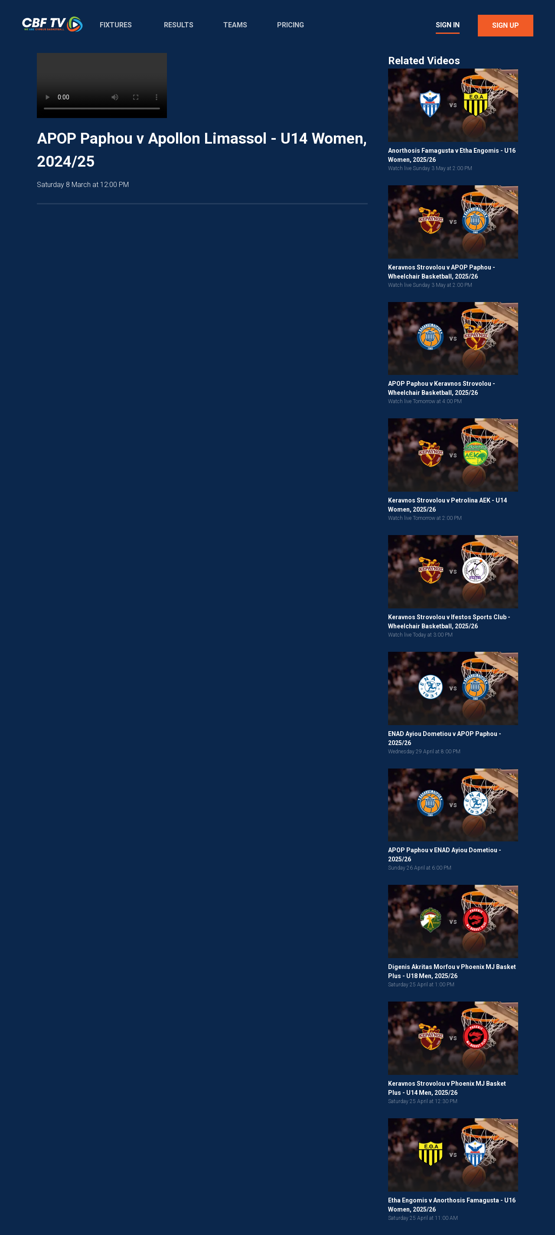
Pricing (290, 25)
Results (178, 25)
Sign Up (505, 25)
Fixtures (116, 25)
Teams (235, 25)
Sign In (448, 25)
